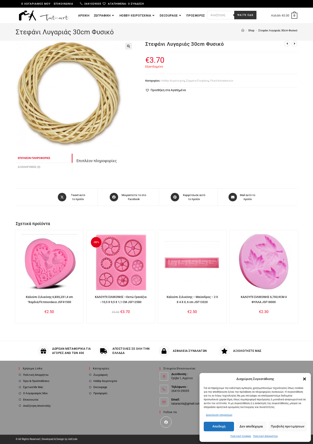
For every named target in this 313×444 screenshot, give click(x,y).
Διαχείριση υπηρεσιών (219, 414)
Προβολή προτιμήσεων (287, 426)
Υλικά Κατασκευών (221, 80)
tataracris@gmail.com (186, 403)
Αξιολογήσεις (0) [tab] (29, 166)
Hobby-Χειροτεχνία (173, 80)
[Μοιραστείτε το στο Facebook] (128, 197)
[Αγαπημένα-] (116, 3)
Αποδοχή (218, 426)
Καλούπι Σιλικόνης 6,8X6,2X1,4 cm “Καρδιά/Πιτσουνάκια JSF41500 (49, 299)
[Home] (242, 30)
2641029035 (90, 3)
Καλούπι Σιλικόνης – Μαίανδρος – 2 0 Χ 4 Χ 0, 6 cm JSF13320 (192, 299)
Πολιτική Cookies (240, 436)
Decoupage (100, 387)
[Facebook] (166, 422)
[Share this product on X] (72, 197)
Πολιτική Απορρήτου (265, 436)
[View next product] (294, 44)
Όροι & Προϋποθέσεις (36, 381)
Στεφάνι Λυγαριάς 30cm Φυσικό (277, 30)
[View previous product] (287, 44)
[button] (304, 379)
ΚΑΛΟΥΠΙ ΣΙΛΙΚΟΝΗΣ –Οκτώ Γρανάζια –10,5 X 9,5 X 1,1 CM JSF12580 (121, 299)
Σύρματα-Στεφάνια (197, 80)
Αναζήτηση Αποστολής (37, 405)
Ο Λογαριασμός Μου (35, 393)
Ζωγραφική (100, 374)
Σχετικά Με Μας (33, 387)
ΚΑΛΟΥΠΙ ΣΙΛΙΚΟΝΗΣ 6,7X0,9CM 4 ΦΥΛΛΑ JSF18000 (264, 299)
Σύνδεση (137, 3)
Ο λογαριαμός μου (36, 3)
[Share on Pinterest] (188, 197)
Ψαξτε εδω (245, 15)
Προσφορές (100, 393)
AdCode (72, 439)
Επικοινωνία (63, 3)
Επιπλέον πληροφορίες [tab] (34, 158)
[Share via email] (242, 197)
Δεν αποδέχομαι (251, 426)
